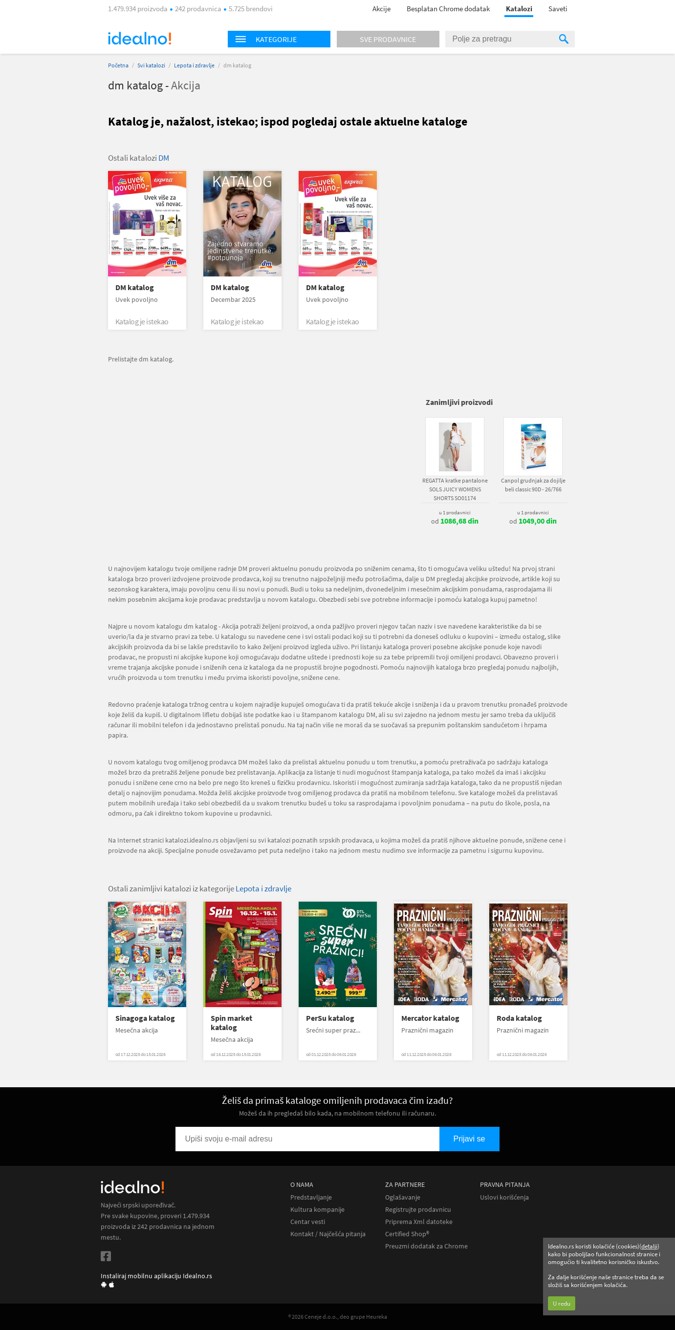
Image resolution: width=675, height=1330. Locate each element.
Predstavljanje (311, 1197)
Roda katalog (519, 1018)
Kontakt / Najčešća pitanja (328, 1234)
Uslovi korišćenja (504, 1197)
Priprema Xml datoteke (419, 1222)
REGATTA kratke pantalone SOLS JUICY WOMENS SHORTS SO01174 (455, 489)
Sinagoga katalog (145, 1018)
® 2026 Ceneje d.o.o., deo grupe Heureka (337, 1316)
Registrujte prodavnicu (418, 1209)
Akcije (381, 8)
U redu (561, 1303)
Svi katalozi (151, 65)
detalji (649, 1246)
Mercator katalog (430, 1018)
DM (163, 157)
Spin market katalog (231, 1022)
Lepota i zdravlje (194, 65)
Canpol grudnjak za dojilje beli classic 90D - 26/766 (533, 485)
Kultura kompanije (317, 1209)
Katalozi (519, 8)
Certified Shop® (407, 1234)
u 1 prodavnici (455, 512)
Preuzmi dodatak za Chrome (426, 1246)
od (455, 521)
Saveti (557, 8)
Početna (118, 65)
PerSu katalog (330, 1018)
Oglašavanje (402, 1197)
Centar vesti (307, 1222)
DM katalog (134, 287)
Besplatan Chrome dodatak (448, 8)
